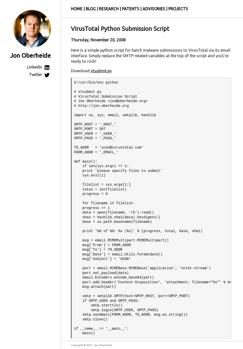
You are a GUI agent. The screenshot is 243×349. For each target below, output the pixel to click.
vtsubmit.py (101, 70)
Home (76, 9)
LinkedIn (39, 67)
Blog (91, 9)
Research (109, 9)
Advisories (154, 9)
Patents (130, 9)
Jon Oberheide (30, 55)
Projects (178, 9)
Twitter (40, 74)
